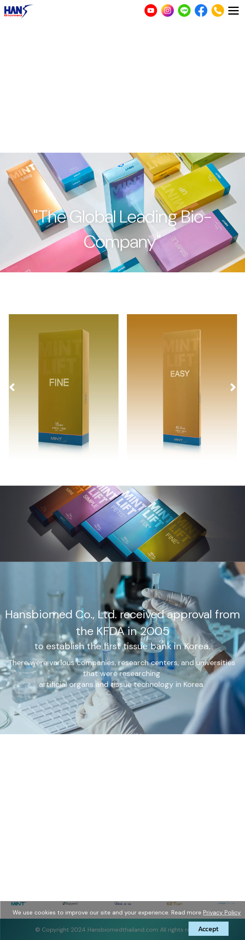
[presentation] (12, 388)
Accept (208, 929)
